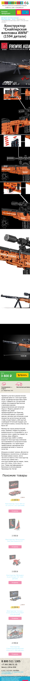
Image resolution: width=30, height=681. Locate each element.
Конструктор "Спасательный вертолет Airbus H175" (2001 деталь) (15, 648)
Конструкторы (5, 19)
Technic (14, 19)
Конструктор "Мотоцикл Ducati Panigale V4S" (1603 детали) (15, 576)
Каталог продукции (5, 12)
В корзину (15, 511)
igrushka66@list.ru (6, 673)
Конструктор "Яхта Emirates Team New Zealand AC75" (15, 540)
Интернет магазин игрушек (10, 18)
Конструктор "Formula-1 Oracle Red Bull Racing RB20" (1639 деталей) (15, 612)
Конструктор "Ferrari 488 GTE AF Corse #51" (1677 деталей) (15, 504)
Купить (23, 375)
